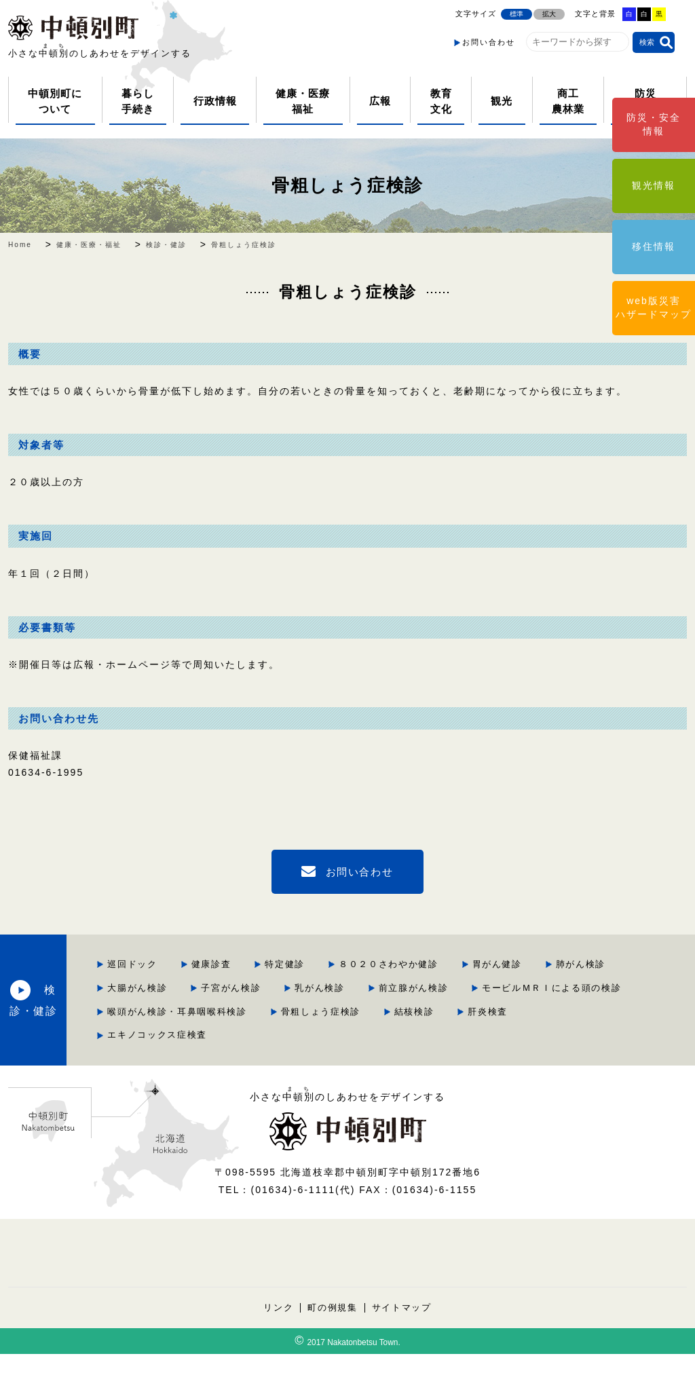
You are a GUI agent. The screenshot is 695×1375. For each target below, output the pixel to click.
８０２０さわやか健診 (536, 964)
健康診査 (356, 964)
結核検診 (563, 1033)
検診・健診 (122, 1009)
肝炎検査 (271, 1056)
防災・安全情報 (653, 124)
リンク (277, 1328)
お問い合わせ (488, 42)
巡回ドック (276, 964)
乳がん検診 (276, 1010)
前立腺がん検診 (371, 1010)
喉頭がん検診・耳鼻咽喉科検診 (322, 1033)
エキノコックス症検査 (377, 1056)
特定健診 (431, 964)
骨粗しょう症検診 (347, 184)
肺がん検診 (361, 987)
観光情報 (653, 185)
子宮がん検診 (546, 987)
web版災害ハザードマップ (654, 307)
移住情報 (653, 246)
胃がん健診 (276, 987)
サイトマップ (402, 1328)
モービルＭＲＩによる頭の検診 (512, 1010)
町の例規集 (332, 1328)
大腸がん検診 (451, 987)
